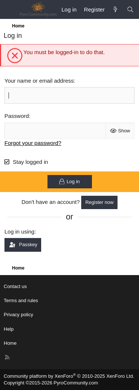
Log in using (19, 231)
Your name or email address (39, 80)
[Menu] (9, 9)
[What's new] (115, 9)
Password (16, 116)
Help (9, 329)
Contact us (15, 286)
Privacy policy (18, 314)
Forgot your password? (32, 143)
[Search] (130, 9)
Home (10, 343)
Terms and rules (21, 300)
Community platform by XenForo (69, 376)
